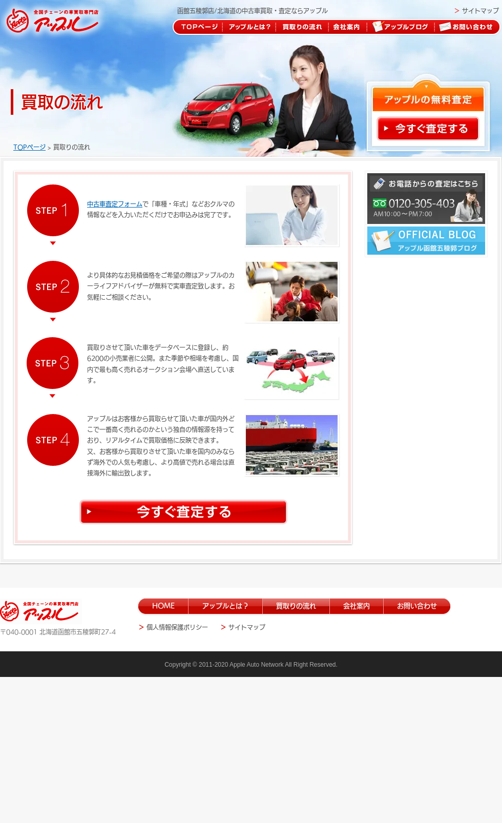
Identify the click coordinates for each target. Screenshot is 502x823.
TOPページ (29, 147)
